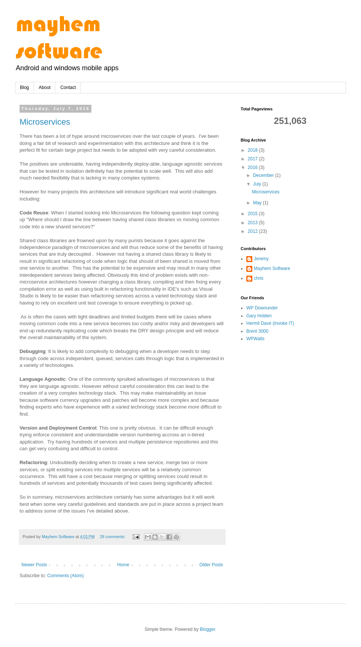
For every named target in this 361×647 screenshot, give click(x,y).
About (44, 87)
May (258, 202)
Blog (24, 87)
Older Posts (211, 564)
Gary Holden (259, 315)
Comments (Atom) (65, 575)
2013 (253, 222)
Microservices (45, 122)
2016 (253, 167)
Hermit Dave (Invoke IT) (270, 323)
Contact (68, 87)
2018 (253, 150)
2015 (253, 213)
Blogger (207, 629)
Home (123, 564)
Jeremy (261, 258)
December (264, 175)
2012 (253, 231)
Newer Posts (34, 564)
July (257, 184)
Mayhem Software (272, 268)
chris (258, 278)
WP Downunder (262, 308)
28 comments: (113, 536)
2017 (253, 158)
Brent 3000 (257, 331)
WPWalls (255, 338)
